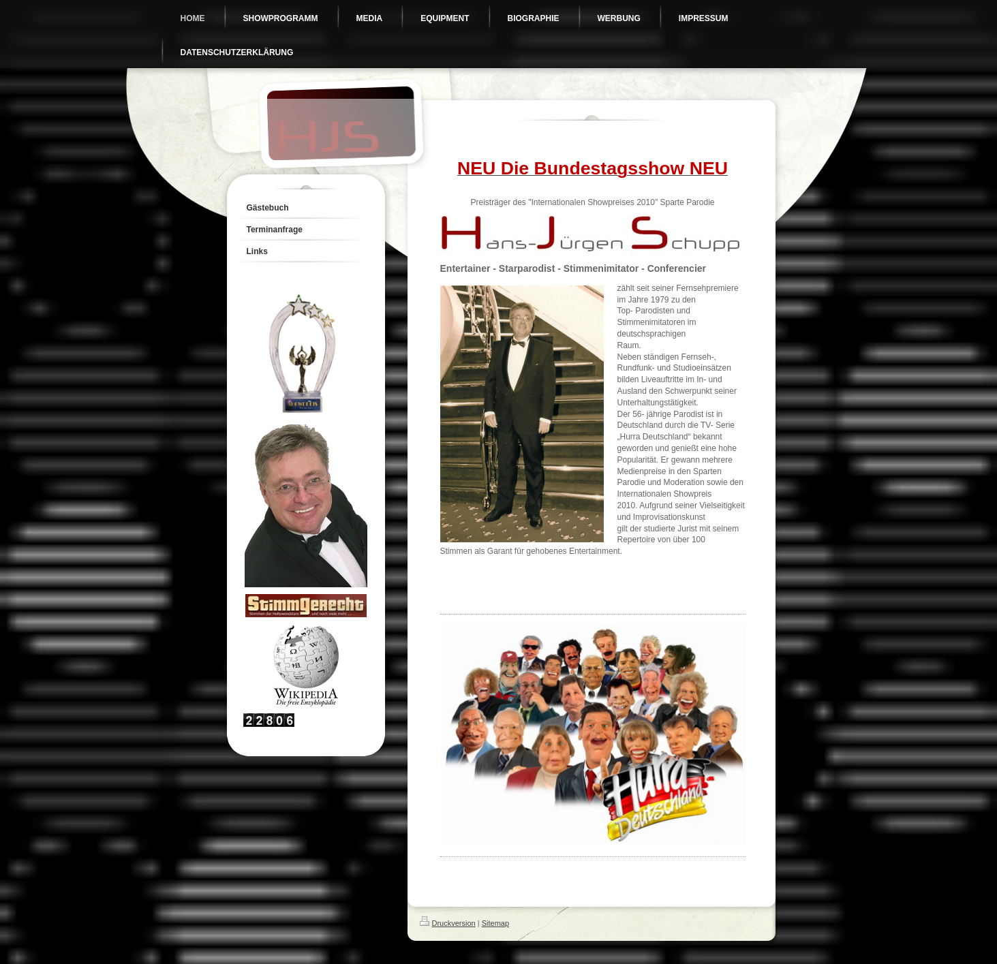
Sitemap (495, 923)
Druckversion (448, 923)
